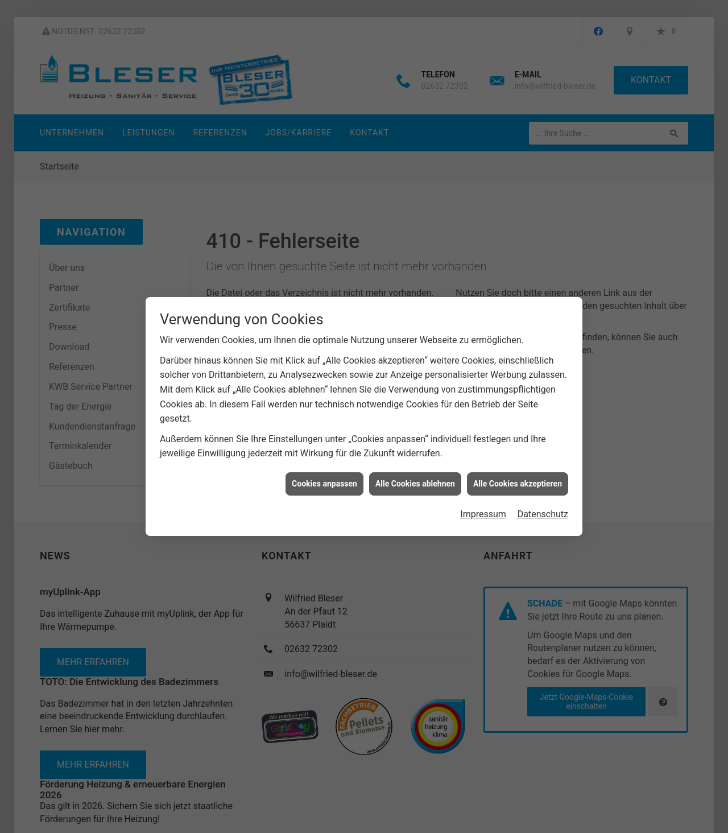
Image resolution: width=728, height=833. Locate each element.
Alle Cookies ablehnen (415, 478)
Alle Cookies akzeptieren (517, 478)
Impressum (483, 509)
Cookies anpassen (324, 478)
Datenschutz (543, 509)
